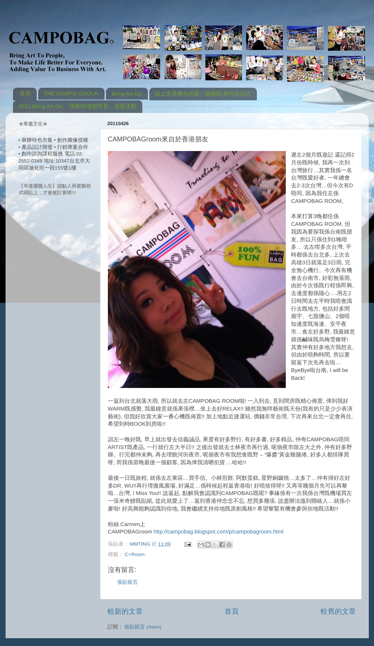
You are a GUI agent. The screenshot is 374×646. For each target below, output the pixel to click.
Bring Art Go (127, 93)
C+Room (135, 554)
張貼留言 (127, 582)
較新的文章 (125, 611)
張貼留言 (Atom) (142, 627)
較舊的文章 (338, 611)
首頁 (25, 93)
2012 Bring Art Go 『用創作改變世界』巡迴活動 (77, 106)
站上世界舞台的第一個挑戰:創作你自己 (203, 93)
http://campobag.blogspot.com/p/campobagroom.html (218, 532)
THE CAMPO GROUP (71, 93)
